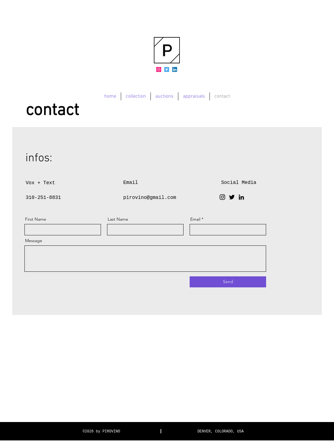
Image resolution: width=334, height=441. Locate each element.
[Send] (228, 281)
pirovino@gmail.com (149, 197)
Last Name (118, 219)
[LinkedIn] (174, 69)
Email (195, 219)
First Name (35, 219)
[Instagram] (158, 69)
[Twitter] (166, 69)
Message (33, 240)
